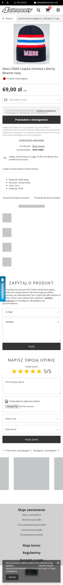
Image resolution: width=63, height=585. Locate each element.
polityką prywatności (46, 110)
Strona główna (34, 18)
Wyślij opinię (31, 439)
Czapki (57, 18)
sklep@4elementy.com (46, 2)
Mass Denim (38, 146)
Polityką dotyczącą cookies (26, 566)
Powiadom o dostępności (31, 119)
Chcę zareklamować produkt (32, 525)
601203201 (20, 2)
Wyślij (31, 346)
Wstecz (7, 19)
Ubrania (48, 18)
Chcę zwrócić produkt (31, 530)
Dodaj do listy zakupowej (31, 140)
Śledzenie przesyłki (31, 520)
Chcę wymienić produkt (31, 535)
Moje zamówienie (31, 510)
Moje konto (31, 546)
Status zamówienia (31, 515)
